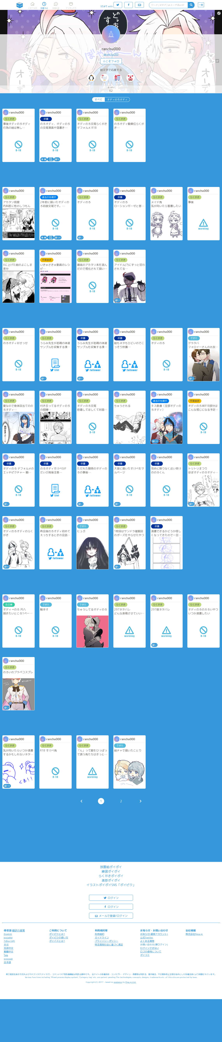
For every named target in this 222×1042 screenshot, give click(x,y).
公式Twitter (146, 937)
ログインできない (149, 948)
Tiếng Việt (9, 941)
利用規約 (99, 934)
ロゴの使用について (150, 951)
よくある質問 (147, 941)
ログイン (111, 897)
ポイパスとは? (57, 941)
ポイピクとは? (57, 934)
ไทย (6, 955)
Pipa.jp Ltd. (130, 982)
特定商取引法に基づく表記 (109, 944)
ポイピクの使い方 (58, 937)
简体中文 (8, 948)
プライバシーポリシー (106, 941)
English (8, 934)
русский (8, 958)
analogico (118, 982)
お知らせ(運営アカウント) (154, 934)
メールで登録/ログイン (111, 915)
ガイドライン (102, 937)
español (8, 937)
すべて (98, 99)
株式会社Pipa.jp (194, 934)
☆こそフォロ (111, 61)
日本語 (7, 962)
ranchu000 (111, 49)
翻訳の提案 (18, 930)
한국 (6, 944)
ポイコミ (145, 955)
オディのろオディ (117, 99)
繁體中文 (8, 951)
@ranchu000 (111, 54)
